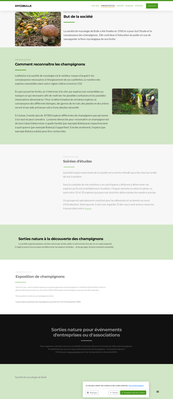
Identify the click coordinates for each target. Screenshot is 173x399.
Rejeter (85, 392)
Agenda (87, 208)
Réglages (63, 392)
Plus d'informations (106, 385)
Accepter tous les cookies (103, 392)
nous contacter (74, 352)
